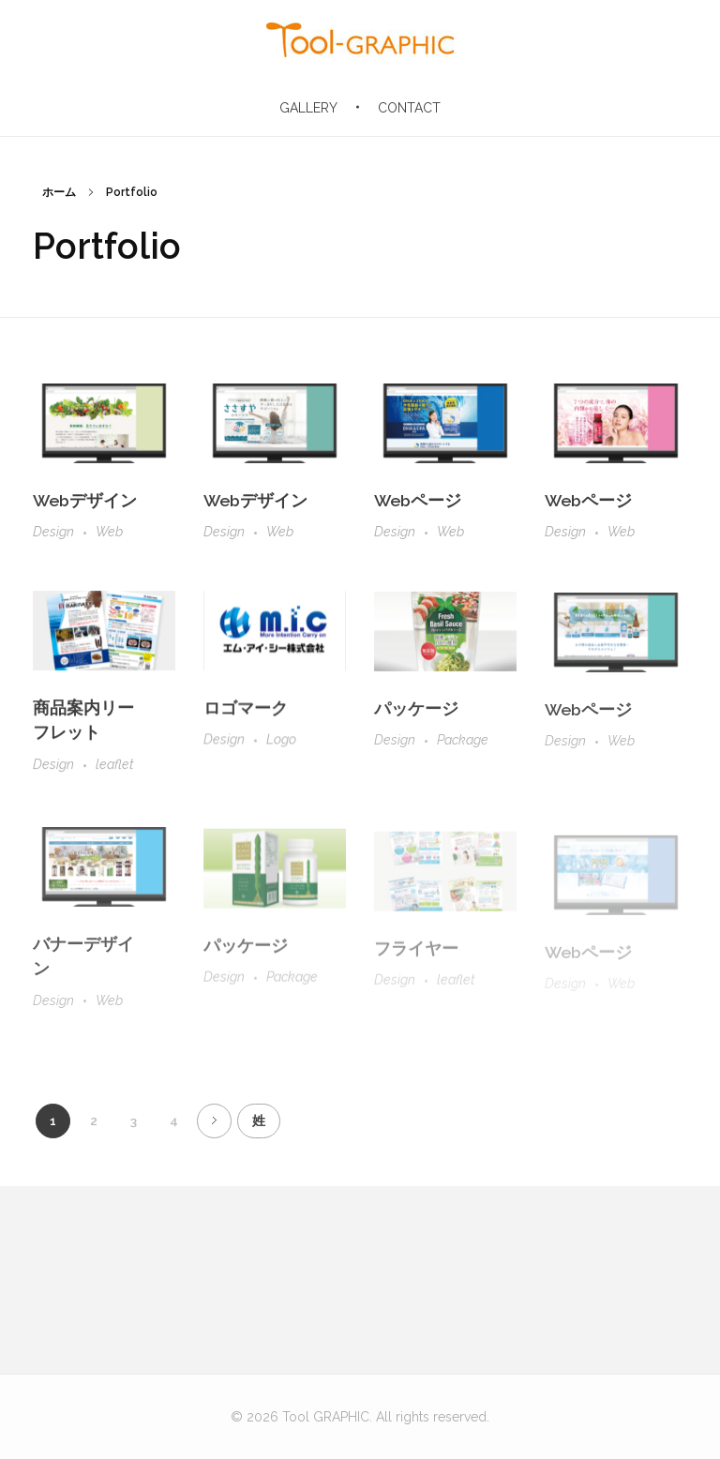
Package (462, 752)
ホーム (59, 192)
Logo (281, 748)
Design (53, 532)
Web (109, 532)
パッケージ (416, 720)
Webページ (417, 502)
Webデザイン (85, 500)
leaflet (115, 770)
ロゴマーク (245, 717)
